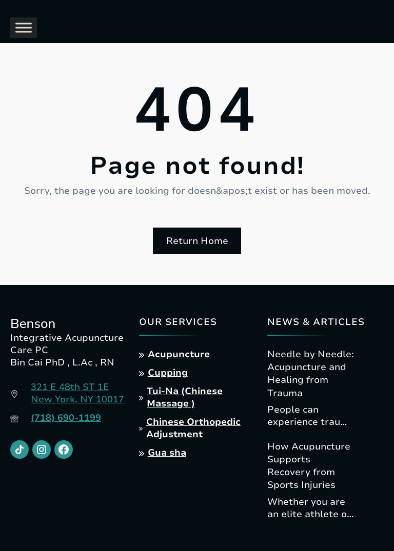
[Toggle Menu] (23, 27)
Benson (32, 324)
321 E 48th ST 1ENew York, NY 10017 (77, 393)
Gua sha (167, 452)
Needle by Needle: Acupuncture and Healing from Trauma (310, 373)
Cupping (168, 372)
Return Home (197, 241)
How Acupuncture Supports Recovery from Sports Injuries (308, 466)
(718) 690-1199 (66, 418)
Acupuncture (179, 354)
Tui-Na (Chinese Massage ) (185, 397)
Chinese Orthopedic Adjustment (193, 428)
